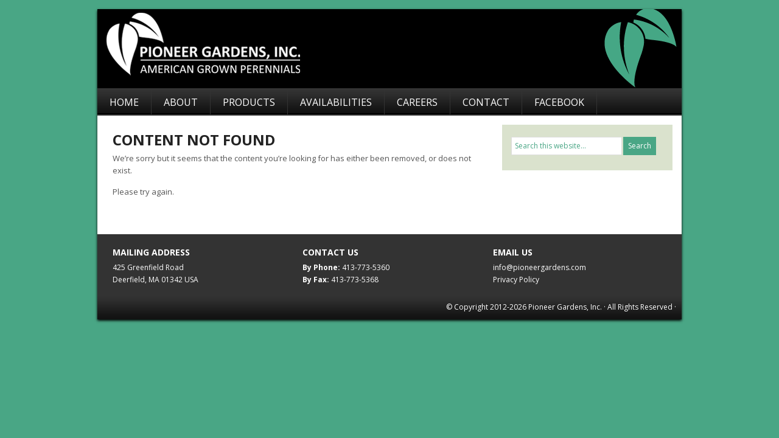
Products (249, 102)
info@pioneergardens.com (539, 267)
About (181, 102)
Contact (486, 102)
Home (124, 102)
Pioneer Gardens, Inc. (395, 48)
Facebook (559, 102)
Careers (417, 102)
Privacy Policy (516, 279)
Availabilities (336, 102)
